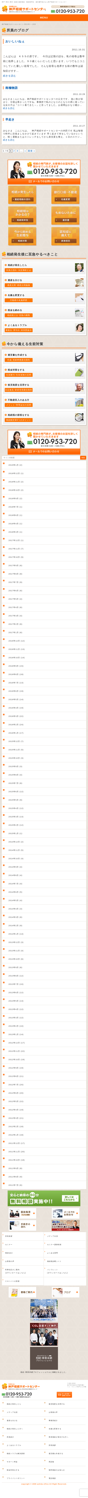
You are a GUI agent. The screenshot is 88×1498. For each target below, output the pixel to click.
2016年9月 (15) (16, 666)
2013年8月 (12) (16, 976)
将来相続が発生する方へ (58, 1437)
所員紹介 (10, 1437)
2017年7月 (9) (15, 582)
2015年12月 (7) (16, 741)
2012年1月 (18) (16, 1135)
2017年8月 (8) (15, 574)
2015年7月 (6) (15, 783)
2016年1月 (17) (16, 733)
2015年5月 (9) (15, 800)
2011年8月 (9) (15, 1177)
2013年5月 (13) (16, 1001)
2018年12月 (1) (16, 473)
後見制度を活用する (57, 1404)
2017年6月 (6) (15, 591)
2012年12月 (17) (16, 1043)
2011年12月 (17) (16, 1143)
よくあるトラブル (14, 1445)
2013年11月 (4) (16, 951)
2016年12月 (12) (16, 641)
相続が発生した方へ (15, 1429)
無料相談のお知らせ (57, 1470)
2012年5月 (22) (16, 1101)
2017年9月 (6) (15, 565)
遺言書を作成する (56, 1453)
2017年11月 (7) (16, 549)
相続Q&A (9, 1253)
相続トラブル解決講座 (16, 1453)
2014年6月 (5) (15, 892)
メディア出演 (52, 1236)
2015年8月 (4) (15, 775)
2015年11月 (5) (16, 750)
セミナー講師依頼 (54, 1244)
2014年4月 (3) (15, 909)
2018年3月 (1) (15, 532)
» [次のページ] (25, 151)
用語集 (51, 1462)
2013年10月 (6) (16, 959)
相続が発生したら (14, 1404)
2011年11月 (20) (16, 1152)
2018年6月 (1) (15, 515)
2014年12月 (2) (16, 842)
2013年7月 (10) (16, 984)
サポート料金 (12, 1462)
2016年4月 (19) (16, 708)
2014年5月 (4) (15, 900)
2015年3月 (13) (16, 817)
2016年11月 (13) (16, 649)
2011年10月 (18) (16, 1160)
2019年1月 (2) (15, 465)
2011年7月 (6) (15, 1185)
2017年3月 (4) (15, 616)
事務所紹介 (53, 1420)
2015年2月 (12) (16, 825)
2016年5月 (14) (16, 699)
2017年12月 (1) (16, 540)
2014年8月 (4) (15, 875)
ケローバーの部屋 (12, 1281)
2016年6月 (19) (16, 691)
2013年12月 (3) (16, 942)
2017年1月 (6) (15, 632)
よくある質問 (52, 1253)
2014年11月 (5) (16, 850)
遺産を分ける (12, 1420)
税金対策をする (13, 1470)
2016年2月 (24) (16, 725)
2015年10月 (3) (16, 758)
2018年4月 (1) (15, 524)
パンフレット (57, 1271)
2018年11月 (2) (16, 482)
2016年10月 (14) (16, 658)
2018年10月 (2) (16, 490)
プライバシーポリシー (16, 1478)
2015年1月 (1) (15, 833)
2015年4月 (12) (16, 808)
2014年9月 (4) (15, 867)
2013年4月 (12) (16, 1009)
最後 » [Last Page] (31, 151)
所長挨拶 (8, 1236)
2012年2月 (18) (16, 1126)
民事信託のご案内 (15, 1271)
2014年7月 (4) (15, 884)
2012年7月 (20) (16, 1085)
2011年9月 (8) (15, 1168)
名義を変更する (55, 1429)
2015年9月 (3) (15, 766)
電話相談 (52, 1478)
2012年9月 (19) (16, 1068)
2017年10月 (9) (16, 557)
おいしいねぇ (15, 41)
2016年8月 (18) (16, 674)
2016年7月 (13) (16, 683)
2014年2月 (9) (15, 925)
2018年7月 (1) (15, 507)
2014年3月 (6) (15, 917)
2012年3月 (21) (16, 1118)
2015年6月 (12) (16, 792)
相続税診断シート (54, 1261)
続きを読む (9, 75)
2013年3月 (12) (16, 1018)
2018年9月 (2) (15, 498)
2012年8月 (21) (16, 1076)
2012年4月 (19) (16, 1110)
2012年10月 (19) (16, 1059)
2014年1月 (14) (16, 934)
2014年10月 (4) (16, 858)
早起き (10, 119)
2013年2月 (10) (16, 1026)
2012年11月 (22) (16, 1051)
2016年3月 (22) (16, 716)
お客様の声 (9, 1261)
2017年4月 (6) (15, 607)
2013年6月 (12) (16, 992)
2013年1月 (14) (16, 1034)
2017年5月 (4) (15, 599)
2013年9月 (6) (15, 967)
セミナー (8, 1244)
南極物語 (11, 87)
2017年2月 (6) (15, 624)
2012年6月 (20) (16, 1093)
